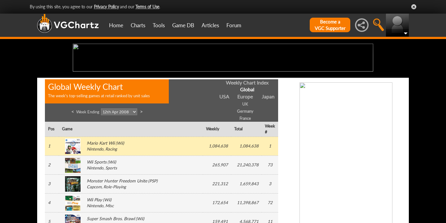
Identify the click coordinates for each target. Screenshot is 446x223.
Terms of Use (147, 6)
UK (245, 152)
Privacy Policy (106, 6)
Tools (159, 25)
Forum (233, 25)
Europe (245, 145)
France (245, 166)
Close (413, 6)
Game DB (183, 25)
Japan (268, 145)
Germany (245, 159)
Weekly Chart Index (247, 130)
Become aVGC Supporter (330, 25)
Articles (210, 25)
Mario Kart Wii (101, 191)
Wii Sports (97, 210)
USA (224, 145)
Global (247, 138)
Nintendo (95, 197)
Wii (120, 191)
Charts (138, 25)
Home (116, 25)
